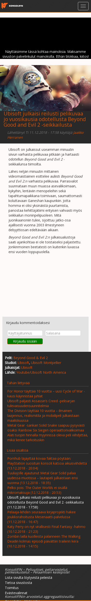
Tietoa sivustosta (18, 582)
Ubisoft (23, 362)
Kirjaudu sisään (25, 341)
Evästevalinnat (16, 593)
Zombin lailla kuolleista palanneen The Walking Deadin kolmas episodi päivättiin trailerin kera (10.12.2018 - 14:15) (43, 541)
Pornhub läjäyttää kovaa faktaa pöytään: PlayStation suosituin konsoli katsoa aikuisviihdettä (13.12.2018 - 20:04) (47, 463)
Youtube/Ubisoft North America (41, 372)
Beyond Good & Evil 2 (30, 357)
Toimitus (12, 587)
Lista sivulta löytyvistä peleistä (28, 577)
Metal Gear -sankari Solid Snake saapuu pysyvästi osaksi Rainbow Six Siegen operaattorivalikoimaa (46, 427)
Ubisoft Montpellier (46, 362)
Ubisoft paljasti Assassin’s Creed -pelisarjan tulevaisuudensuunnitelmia (41, 403)
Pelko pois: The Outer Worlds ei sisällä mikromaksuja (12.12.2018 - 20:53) (37, 490)
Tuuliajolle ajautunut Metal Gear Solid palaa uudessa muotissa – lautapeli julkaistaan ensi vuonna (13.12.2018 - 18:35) (42, 478)
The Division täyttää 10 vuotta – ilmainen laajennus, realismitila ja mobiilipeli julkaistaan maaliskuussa (43, 415)
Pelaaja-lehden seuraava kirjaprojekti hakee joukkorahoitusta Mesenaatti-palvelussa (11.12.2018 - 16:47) (41, 517)
